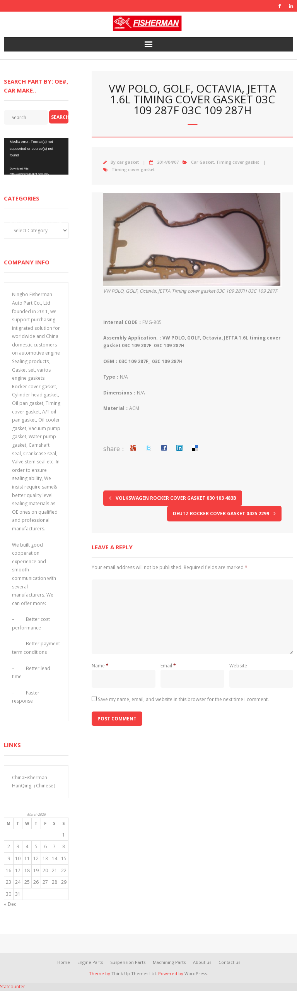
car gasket (128, 162)
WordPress (195, 973)
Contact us (229, 962)
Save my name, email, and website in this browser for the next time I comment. (183, 699)
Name (100, 665)
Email (168, 665)
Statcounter (12, 986)
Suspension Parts (127, 962)
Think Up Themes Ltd (133, 973)
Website (238, 665)
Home (63, 962)
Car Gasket (202, 162)
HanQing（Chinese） (35, 785)
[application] (36, 156)
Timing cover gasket (237, 162)
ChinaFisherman (29, 777)
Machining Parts (169, 962)
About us (202, 962)
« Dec (10, 904)
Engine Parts (90, 962)
